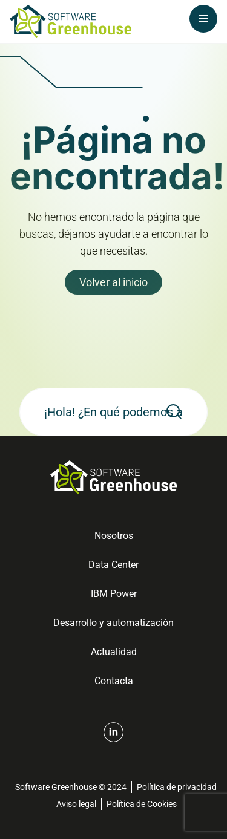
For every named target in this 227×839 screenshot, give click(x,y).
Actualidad (114, 652)
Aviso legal (76, 804)
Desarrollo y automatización (113, 622)
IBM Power (114, 593)
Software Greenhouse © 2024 (71, 787)
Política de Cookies (142, 804)
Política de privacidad (177, 787)
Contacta (113, 681)
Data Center (113, 564)
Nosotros (113, 535)
